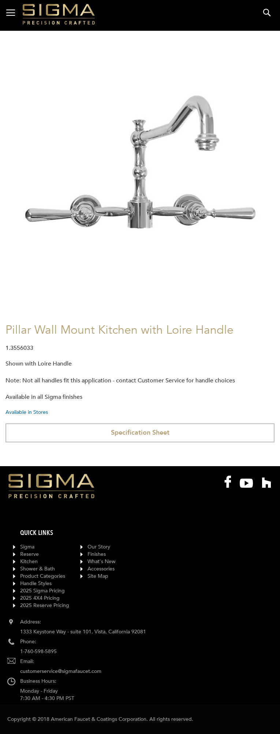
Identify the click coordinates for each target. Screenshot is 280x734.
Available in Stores (26, 412)
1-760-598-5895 (38, 651)
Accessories (101, 568)
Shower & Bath (37, 568)
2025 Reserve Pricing (44, 605)
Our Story (98, 546)
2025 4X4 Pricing (40, 598)
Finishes (96, 554)
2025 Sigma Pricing (42, 590)
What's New (101, 561)
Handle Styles (36, 583)
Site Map (97, 576)
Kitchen (29, 561)
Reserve (29, 554)
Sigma (27, 546)
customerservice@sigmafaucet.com (60, 671)
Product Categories (42, 576)
